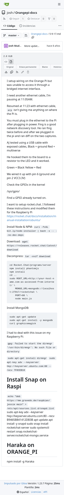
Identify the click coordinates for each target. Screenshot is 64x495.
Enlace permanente (27, 67)
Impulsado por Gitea (15, 483)
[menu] (23, 492)
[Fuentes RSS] (4, 18)
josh (10, 12)
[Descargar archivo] (6, 72)
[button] (26, 35)
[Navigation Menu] (59, 4)
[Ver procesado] (10, 61)
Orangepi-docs (26, 12)
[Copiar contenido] (11, 72)
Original (9, 67)
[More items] (60, 26)
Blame (45, 67)
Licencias (36, 491)
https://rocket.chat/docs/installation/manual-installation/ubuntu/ (31, 218)
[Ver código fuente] (5, 61)
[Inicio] (6, 4)
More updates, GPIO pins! (38, 46)
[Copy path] (33, 37)
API (45, 491)
